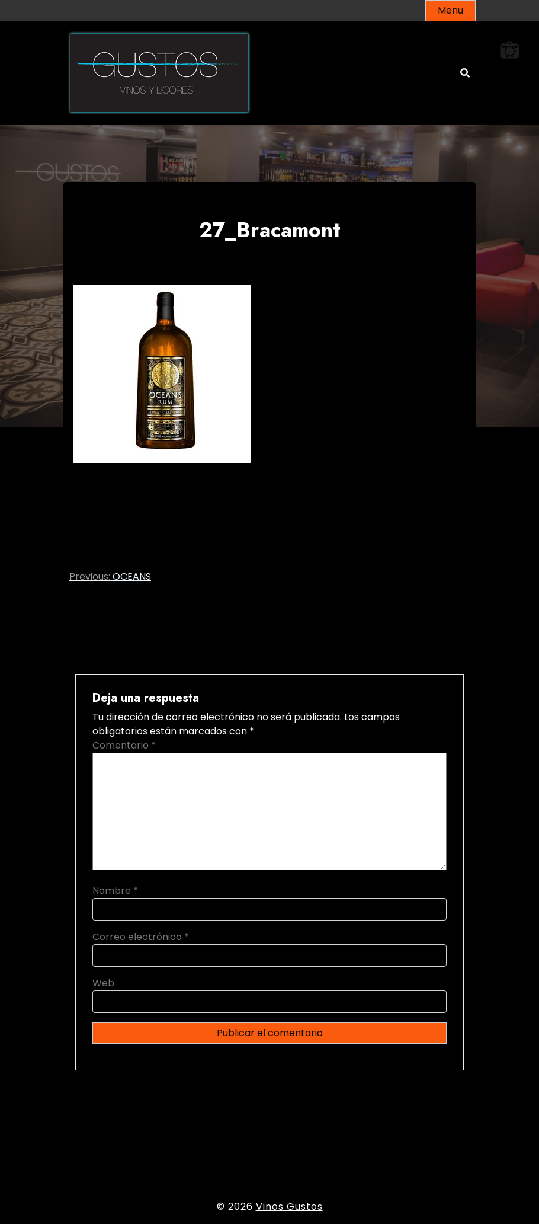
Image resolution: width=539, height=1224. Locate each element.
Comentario (124, 745)
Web (103, 983)
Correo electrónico (140, 937)
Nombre (115, 890)
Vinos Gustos (289, 1206)
